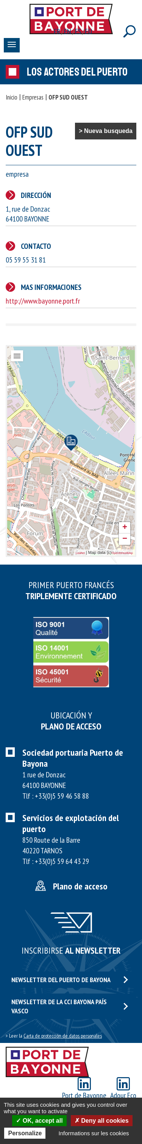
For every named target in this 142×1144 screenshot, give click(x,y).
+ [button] (124, 527)
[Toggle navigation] (12, 45)
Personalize (25, 1133)
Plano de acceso (80, 886)
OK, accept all (39, 1120)
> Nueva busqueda (106, 131)
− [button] (124, 539)
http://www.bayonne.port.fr (43, 301)
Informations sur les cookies (94, 1133)
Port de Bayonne (84, 1088)
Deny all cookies (102, 1120)
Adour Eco (123, 1088)
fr (57, 31)
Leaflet (80, 553)
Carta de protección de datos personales (62, 1035)
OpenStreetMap (122, 553)
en (68, 31)
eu (88, 31)
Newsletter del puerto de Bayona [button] (69, 979)
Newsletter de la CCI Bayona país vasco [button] (69, 1006)
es (78, 31)
